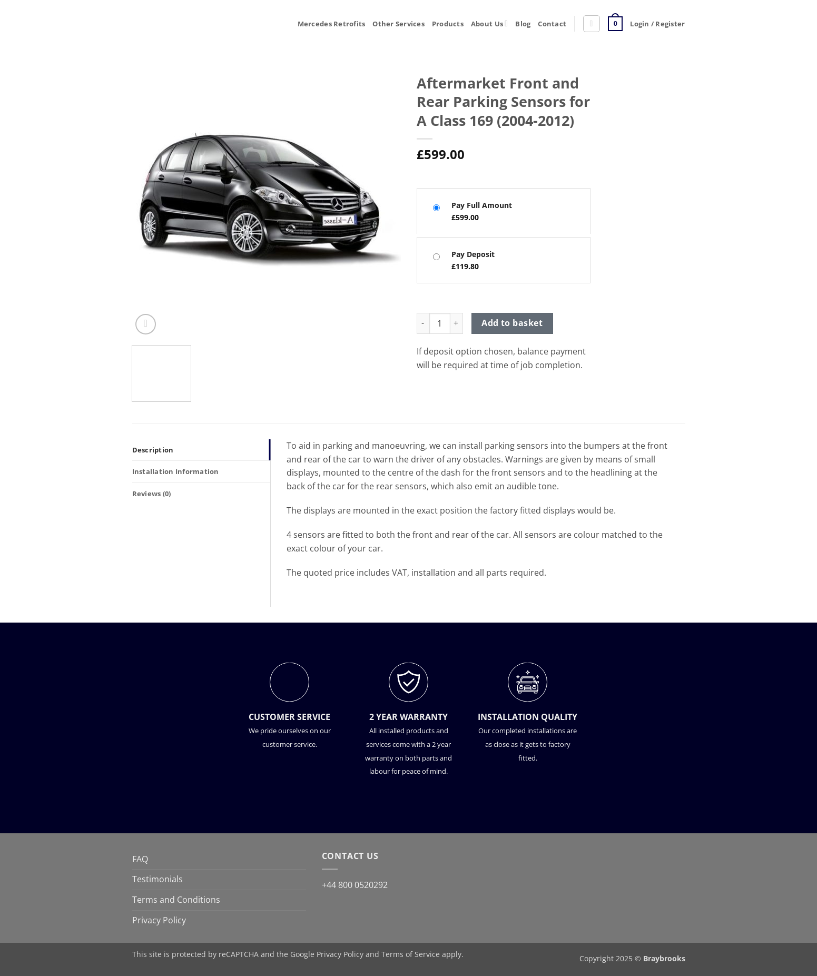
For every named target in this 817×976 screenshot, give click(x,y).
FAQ (140, 859)
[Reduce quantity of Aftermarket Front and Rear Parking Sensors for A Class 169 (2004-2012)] (423, 323)
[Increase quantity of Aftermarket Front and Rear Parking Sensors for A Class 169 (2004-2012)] (456, 323)
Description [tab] (153, 450)
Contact (552, 23)
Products (448, 23)
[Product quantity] (439, 323)
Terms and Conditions (176, 899)
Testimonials (157, 879)
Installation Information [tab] (175, 471)
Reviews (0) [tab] (151, 493)
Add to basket (512, 323)
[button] (591, 23)
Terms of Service (410, 954)
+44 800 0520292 (355, 885)
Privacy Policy (159, 920)
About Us (489, 23)
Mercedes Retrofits (332, 23)
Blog (522, 23)
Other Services (398, 23)
